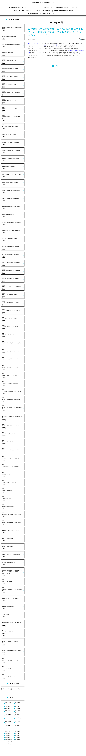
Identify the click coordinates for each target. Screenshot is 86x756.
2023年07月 (8, 731)
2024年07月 (18, 714)
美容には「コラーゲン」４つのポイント (23, 10)
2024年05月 (18, 718)
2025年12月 (8, 706)
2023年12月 (8, 729)
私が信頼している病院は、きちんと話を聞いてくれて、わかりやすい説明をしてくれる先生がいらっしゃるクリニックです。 (56, 32)
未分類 (8, 688)
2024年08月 (8, 715)
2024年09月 (18, 711)
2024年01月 (18, 725)
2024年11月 (8, 710)
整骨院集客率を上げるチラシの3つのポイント (66, 7)
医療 (4, 688)
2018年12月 (8, 735)
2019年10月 (18, 733)
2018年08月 (8, 739)
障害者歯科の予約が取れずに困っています (63, 10)
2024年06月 (8, 718)
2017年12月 (18, 742)
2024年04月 (8, 722)
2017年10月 (8, 744)
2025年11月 (18, 706)
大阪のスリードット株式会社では (51, 45)
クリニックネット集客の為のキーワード (45, 7)
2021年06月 (18, 731)
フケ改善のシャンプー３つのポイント (43, 10)
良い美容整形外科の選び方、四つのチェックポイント (21, 7)
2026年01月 (18, 702)
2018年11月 (18, 735)
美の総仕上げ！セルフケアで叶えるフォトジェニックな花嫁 (43, 13)
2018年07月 (18, 739)
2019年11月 (8, 733)
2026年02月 (8, 703)
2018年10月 (8, 737)
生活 (13, 688)
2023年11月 (18, 729)
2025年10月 (8, 708)
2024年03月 (18, 721)
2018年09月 (18, 737)
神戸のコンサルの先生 (33, 43)
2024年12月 (18, 708)
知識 (18, 688)
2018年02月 (8, 742)
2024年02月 (8, 726)
